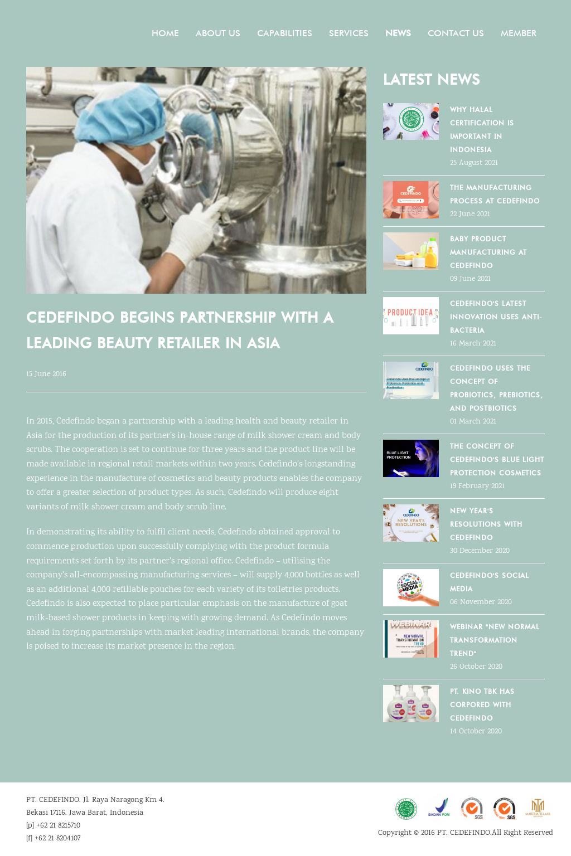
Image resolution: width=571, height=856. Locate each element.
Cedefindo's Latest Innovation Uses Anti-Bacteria (496, 316)
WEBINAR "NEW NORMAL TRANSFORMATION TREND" (495, 640)
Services (349, 33)
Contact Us (456, 33)
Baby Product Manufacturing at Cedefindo (488, 252)
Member (518, 33)
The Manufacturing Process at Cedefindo (495, 194)
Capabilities (284, 33)
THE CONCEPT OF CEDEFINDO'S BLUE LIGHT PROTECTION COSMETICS (497, 459)
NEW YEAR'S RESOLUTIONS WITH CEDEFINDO (486, 524)
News (398, 33)
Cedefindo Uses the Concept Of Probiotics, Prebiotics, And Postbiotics (496, 388)
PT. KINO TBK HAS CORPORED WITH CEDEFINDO (482, 704)
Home (165, 33)
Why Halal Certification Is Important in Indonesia (482, 129)
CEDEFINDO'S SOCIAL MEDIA (489, 582)
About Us (218, 33)
